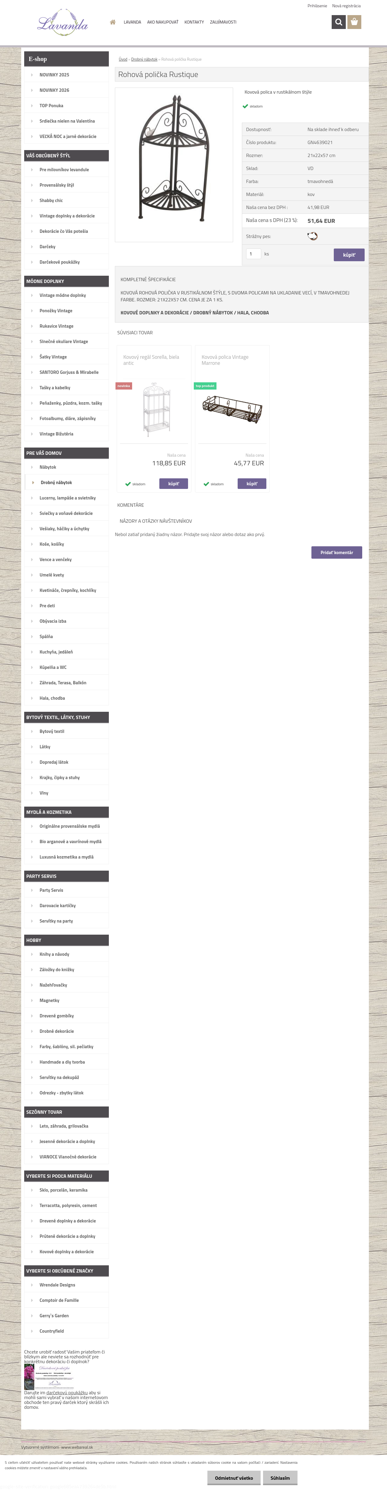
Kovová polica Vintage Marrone (225, 360)
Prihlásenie (317, 5)
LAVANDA (132, 22)
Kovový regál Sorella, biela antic (151, 360)
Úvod (123, 59)
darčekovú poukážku (67, 1392)
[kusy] (253, 254)
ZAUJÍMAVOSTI (223, 22)
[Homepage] (112, 22)
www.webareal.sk (77, 1447)
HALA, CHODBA (253, 312)
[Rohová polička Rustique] (174, 90)
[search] (339, 22)
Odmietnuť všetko (234, 1478)
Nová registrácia (346, 5)
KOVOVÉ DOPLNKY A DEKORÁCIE (155, 312)
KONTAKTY (194, 22)
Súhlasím (280, 1478)
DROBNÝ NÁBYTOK (213, 312)
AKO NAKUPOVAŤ (162, 22)
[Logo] (62, 22)
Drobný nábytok (144, 59)
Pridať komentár (336, 552)
